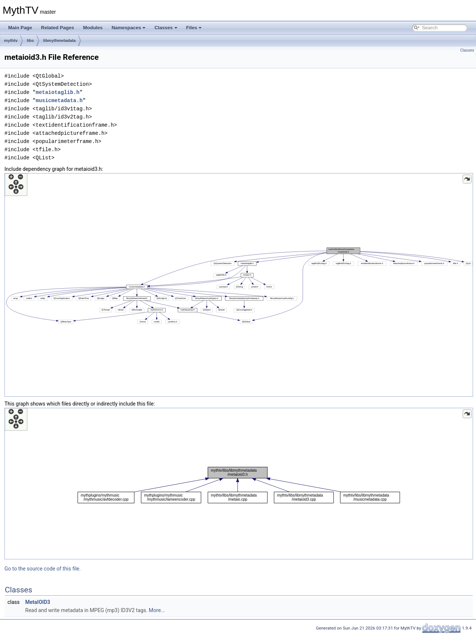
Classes (165, 27)
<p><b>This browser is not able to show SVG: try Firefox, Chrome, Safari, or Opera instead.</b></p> (239, 284)
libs (30, 40)
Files (194, 27)
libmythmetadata (59, 40)
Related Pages (57, 27)
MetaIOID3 (37, 602)
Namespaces (129, 27)
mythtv (10, 40)
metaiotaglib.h (58, 92)
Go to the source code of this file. (42, 569)
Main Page (20, 27)
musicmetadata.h (59, 100)
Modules (93, 27)
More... (157, 610)
